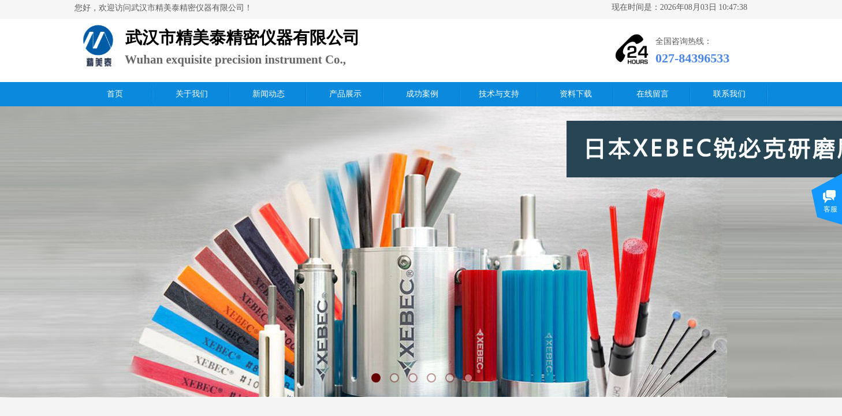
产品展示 (345, 94)
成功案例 (422, 94)
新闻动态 (268, 94)
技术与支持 (499, 94)
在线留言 (652, 94)
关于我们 (192, 94)
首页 (115, 94)
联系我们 (729, 94)
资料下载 (576, 94)
